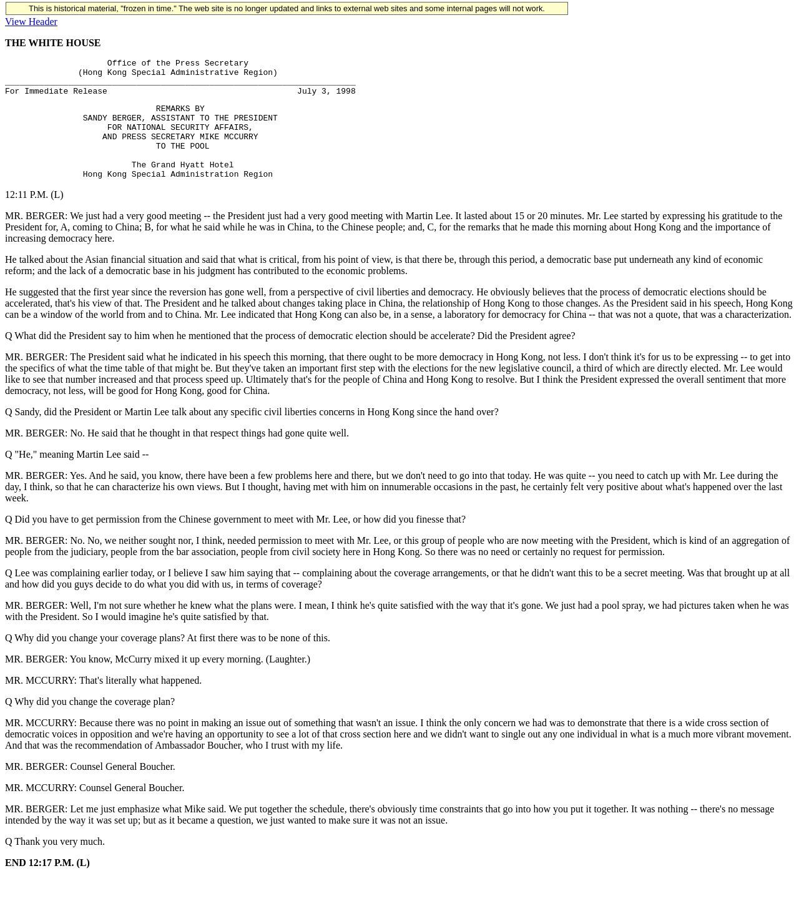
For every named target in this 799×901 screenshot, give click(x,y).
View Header (31, 21)
